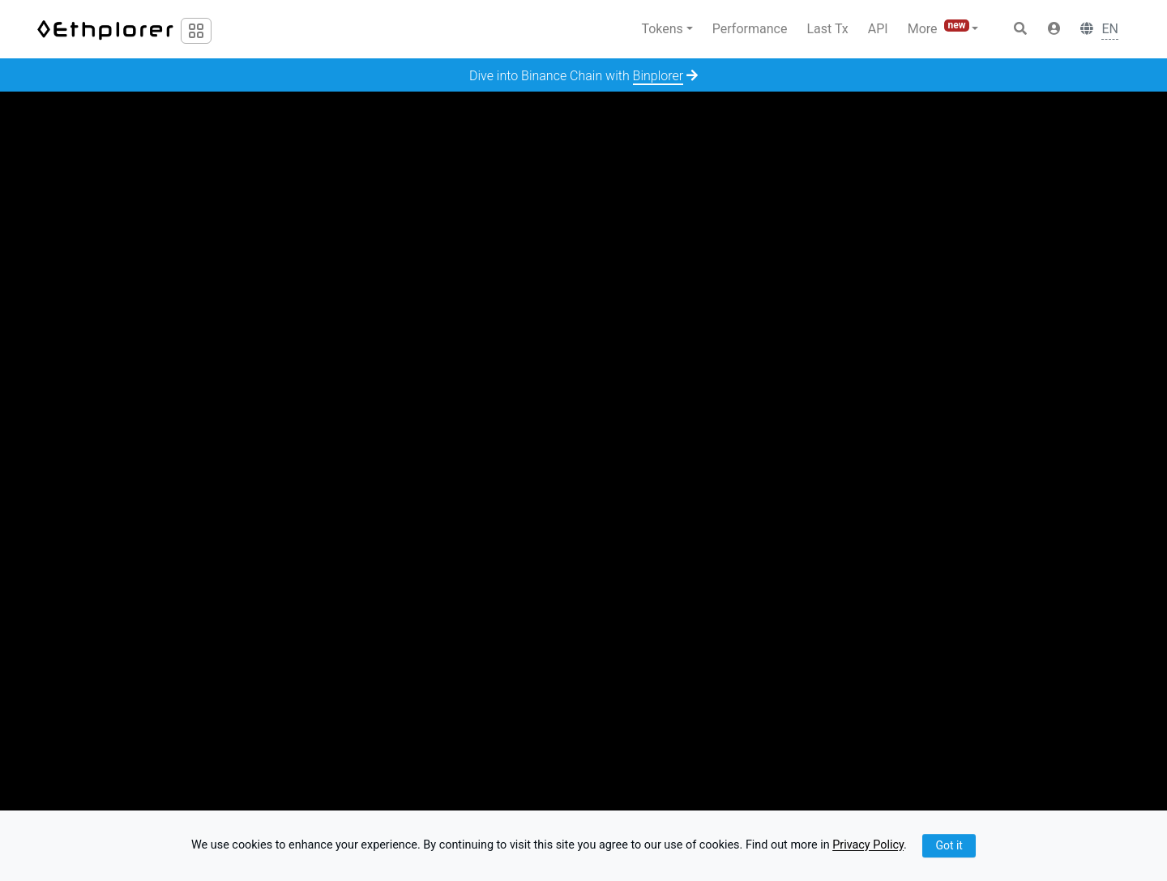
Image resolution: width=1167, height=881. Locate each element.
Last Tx (827, 28)
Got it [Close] (949, 845)
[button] (1054, 29)
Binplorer (658, 75)
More (940, 27)
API (878, 28)
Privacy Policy (868, 846)
